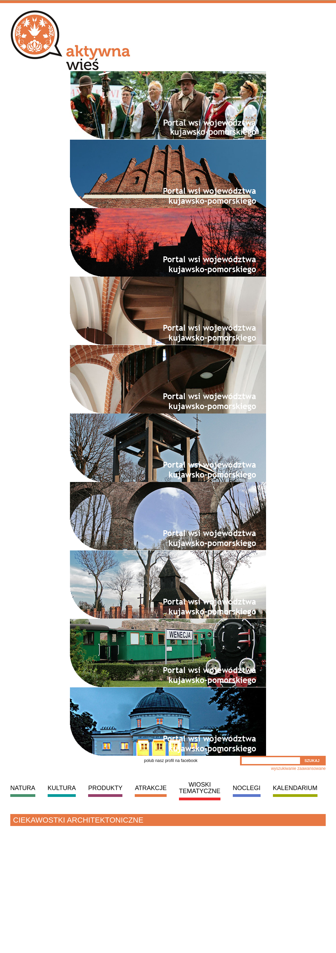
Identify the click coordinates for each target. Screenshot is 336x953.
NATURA (22, 788)
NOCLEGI (247, 788)
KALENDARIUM (295, 788)
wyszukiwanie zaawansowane (298, 768)
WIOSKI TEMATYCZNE (199, 788)
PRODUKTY (105, 788)
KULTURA (62, 788)
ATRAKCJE (151, 788)
